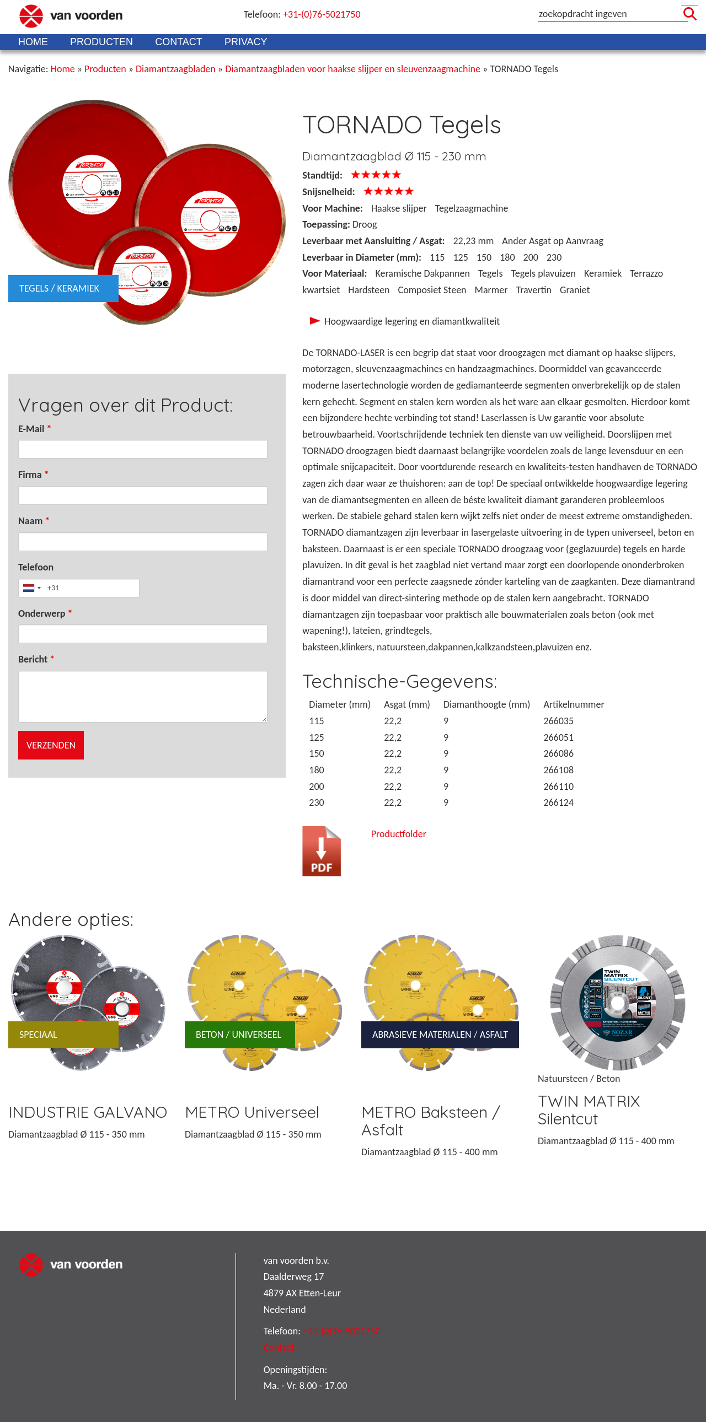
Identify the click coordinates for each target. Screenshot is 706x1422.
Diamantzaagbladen (176, 69)
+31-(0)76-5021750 (321, 14)
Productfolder (398, 834)
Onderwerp (45, 613)
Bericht (36, 659)
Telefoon (36, 567)
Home (33, 41)
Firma (33, 474)
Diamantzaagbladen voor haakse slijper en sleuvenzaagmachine (352, 69)
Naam (34, 521)
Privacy (246, 41)
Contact (178, 41)
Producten (101, 41)
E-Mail (34, 429)
